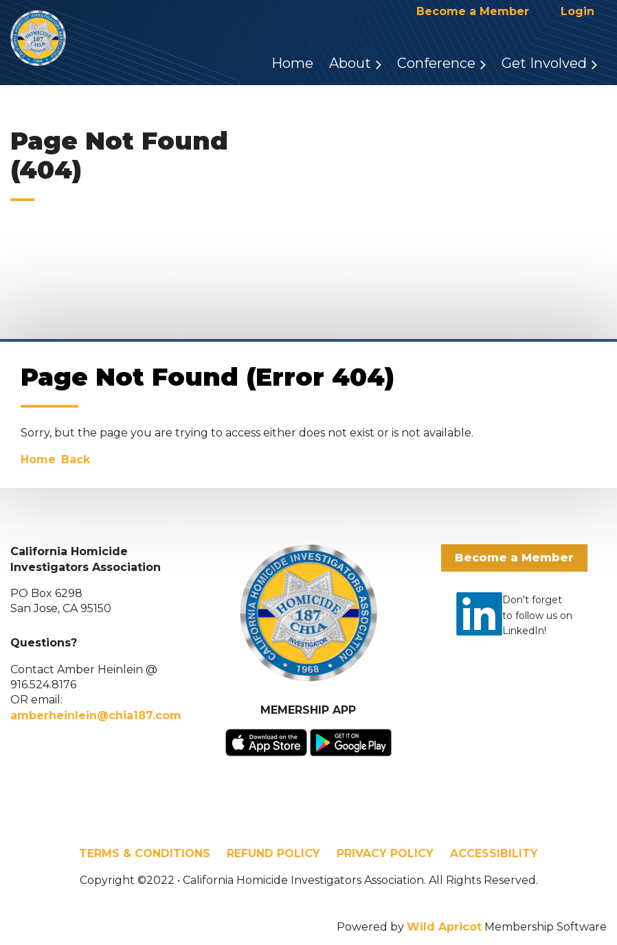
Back (75, 459)
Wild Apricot (444, 926)
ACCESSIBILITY (494, 853)
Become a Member (472, 11)
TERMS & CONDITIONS (144, 853)
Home (38, 459)
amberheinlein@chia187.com (95, 715)
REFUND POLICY (273, 853)
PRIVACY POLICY (385, 853)
